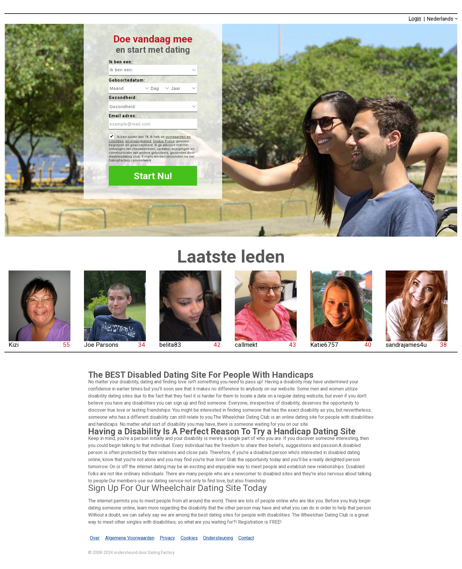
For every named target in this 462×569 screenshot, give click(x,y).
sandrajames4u (406, 344)
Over (95, 538)
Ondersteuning (218, 538)
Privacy (167, 538)
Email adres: (123, 115)
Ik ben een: (121, 62)
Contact (246, 538)
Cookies (189, 538)
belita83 (170, 344)
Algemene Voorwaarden (129, 538)
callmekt (246, 344)
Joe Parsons (101, 344)
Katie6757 (324, 344)
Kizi (14, 344)
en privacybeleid (138, 141)
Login (415, 19)
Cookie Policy (163, 141)
